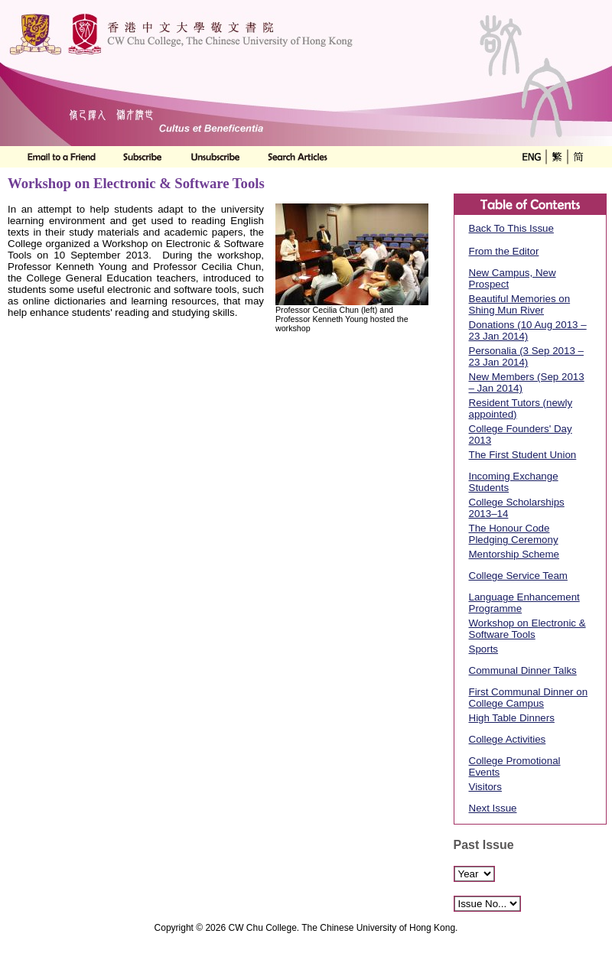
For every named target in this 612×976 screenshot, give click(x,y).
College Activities (507, 739)
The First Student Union (523, 454)
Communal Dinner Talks (523, 670)
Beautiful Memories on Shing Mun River (520, 304)
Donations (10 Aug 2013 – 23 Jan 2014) (528, 330)
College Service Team (518, 575)
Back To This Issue (511, 228)
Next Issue (493, 808)
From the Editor (504, 251)
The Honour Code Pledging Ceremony (513, 533)
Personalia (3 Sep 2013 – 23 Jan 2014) (526, 356)
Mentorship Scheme (514, 554)
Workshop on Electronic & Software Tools (527, 628)
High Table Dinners (512, 718)
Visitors (485, 786)
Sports (484, 649)
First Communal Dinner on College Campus (528, 697)
